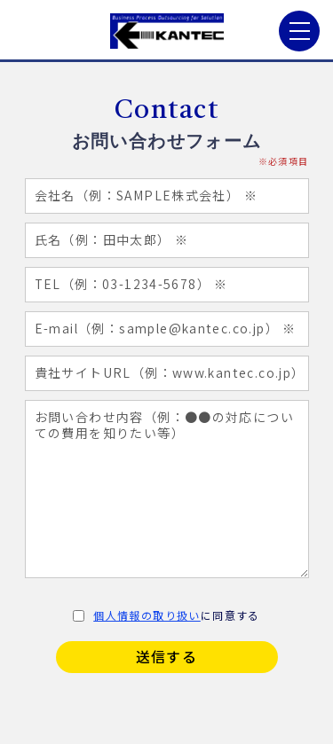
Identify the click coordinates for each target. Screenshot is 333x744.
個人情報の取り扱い (147, 615)
